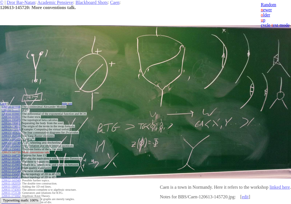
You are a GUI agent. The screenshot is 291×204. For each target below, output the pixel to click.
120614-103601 (10, 116)
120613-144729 (10, 155)
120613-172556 (10, 129)
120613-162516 (10, 135)
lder (265, 14)
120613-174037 (10, 126)
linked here (279, 187)
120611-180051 (10, 186)
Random (268, 4)
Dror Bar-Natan (21, 2)
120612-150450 (10, 174)
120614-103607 (10, 113)
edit (245, 196)
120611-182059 (10, 183)
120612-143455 (10, 177)
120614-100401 (10, 123)
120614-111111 (10, 110)
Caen (114, 2)
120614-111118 (10, 106)
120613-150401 (10, 149)
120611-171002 (10, 195)
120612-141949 (10, 180)
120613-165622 (10, 132)
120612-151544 (10, 171)
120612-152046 (10, 167)
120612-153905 (10, 164)
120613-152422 (10, 145)
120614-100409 (10, 120)
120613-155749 (10, 142)
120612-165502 (10, 158)
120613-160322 (10, 139)
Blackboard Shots (92, 2)
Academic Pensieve (55, 2)
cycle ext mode (275, 25)
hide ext (67, 103)
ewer (266, 9)
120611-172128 (10, 192)
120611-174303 (10, 189)
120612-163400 (10, 161)
